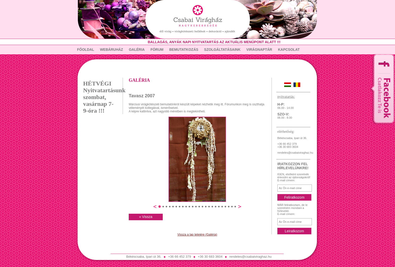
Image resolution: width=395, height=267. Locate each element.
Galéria (137, 50)
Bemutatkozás (183, 50)
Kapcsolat (289, 50)
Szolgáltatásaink (222, 50)
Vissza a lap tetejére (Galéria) (197, 234)
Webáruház (111, 50)
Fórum (156, 50)
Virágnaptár (259, 50)
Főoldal (85, 50)
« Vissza (145, 217)
